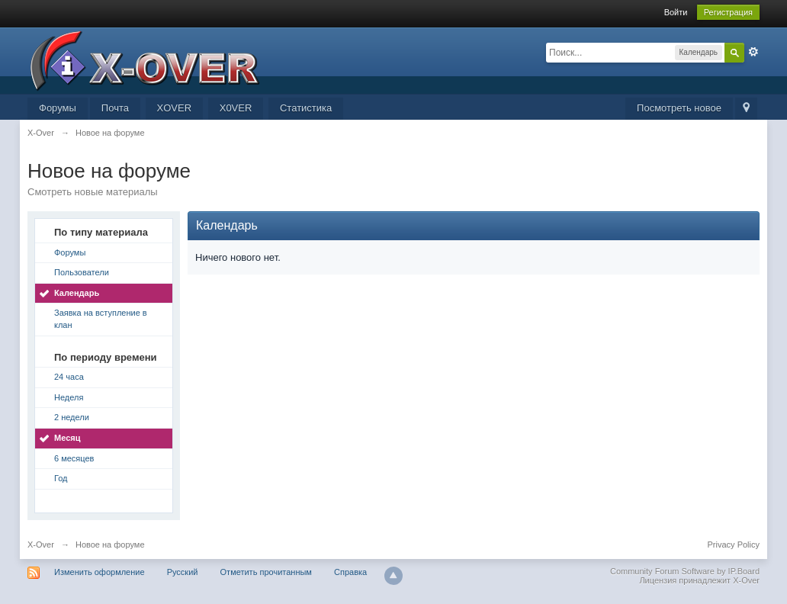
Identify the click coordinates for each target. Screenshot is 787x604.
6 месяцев (74, 458)
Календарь (76, 292)
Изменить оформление (99, 572)
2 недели (71, 417)
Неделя (68, 397)
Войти (676, 12)
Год (61, 478)
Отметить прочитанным (266, 572)
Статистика (306, 108)
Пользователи (81, 272)
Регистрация (728, 12)
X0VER (236, 108)
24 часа (69, 376)
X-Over (40, 544)
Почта (115, 108)
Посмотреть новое (679, 108)
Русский (182, 572)
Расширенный (753, 52)
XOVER (174, 108)
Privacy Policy (734, 544)
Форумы (57, 108)
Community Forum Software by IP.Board (685, 571)
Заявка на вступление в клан (100, 318)
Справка (350, 572)
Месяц (67, 437)
